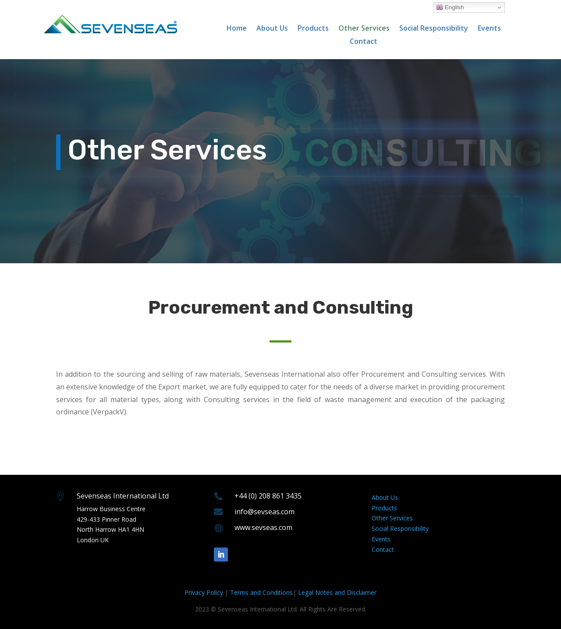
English (450, 7)
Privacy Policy (204, 592)
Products (313, 29)
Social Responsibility (433, 29)
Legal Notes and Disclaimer (337, 592)
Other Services (364, 29)
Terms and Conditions (261, 592)
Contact (363, 42)
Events (489, 29)
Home (237, 29)
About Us (272, 29)
